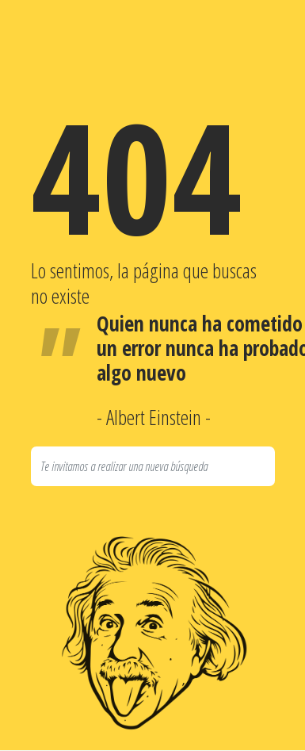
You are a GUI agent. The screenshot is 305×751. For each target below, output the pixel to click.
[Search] (153, 466)
